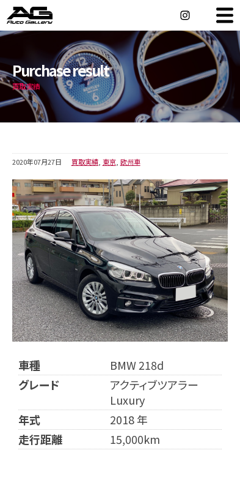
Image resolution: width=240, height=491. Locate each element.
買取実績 (84, 162)
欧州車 (130, 162)
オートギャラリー (42, 15)
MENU (224, 15)
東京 (109, 162)
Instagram (185, 15)
